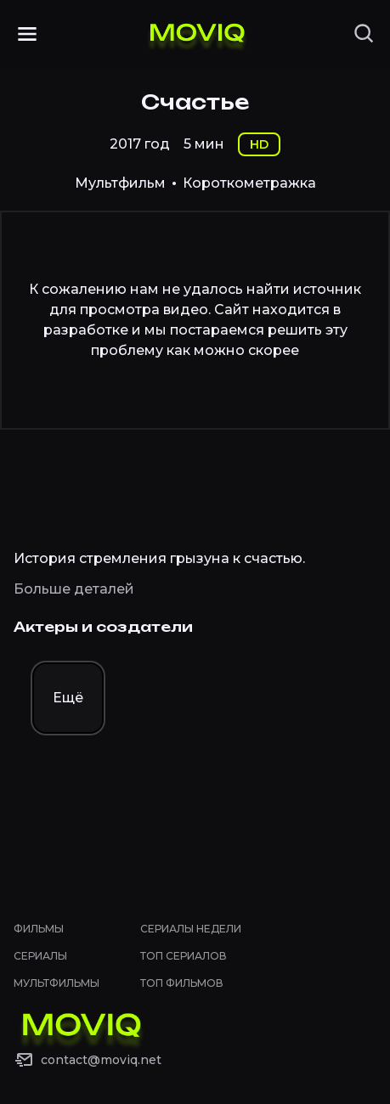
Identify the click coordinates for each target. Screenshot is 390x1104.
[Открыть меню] (27, 34)
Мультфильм (120, 183)
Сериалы (40, 955)
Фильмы (39, 928)
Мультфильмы (56, 983)
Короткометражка (249, 183)
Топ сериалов (183, 955)
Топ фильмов (181, 983)
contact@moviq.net (101, 1059)
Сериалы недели (190, 928)
